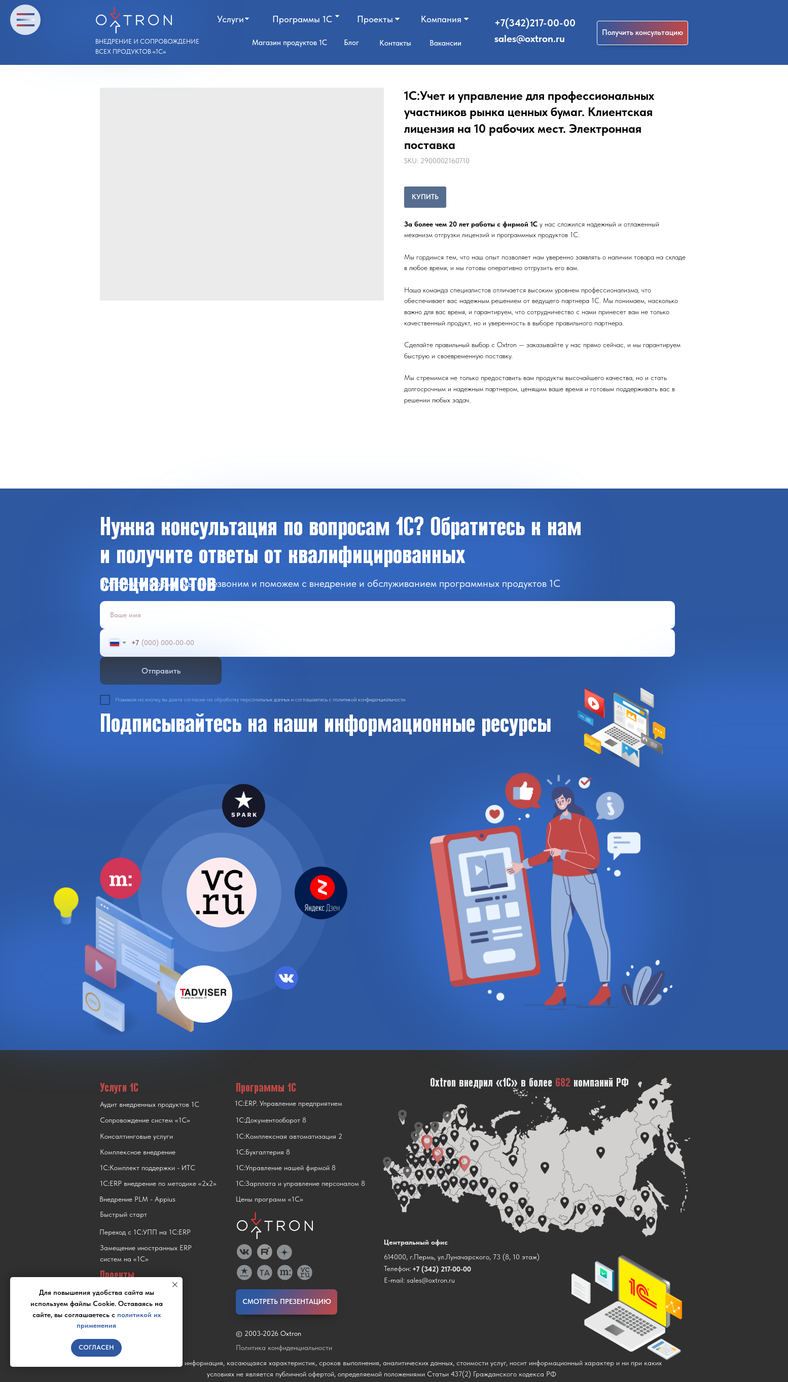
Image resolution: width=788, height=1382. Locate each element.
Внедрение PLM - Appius (137, 1199)
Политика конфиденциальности (284, 1347)
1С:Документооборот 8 (271, 1120)
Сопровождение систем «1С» (145, 1120)
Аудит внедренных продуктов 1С (149, 1104)
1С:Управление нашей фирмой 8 (286, 1168)
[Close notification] (175, 1285)
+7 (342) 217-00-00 (441, 1269)
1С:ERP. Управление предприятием (288, 1103)
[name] (387, 615)
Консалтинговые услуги (136, 1136)
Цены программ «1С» (269, 1199)
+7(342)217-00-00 (535, 23)
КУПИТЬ (425, 197)
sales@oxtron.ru (529, 38)
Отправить (161, 671)
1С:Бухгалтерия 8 (263, 1152)
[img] (222, 892)
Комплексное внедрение (137, 1152)
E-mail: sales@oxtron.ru (419, 1280)
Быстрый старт (123, 1214)
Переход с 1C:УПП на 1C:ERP (145, 1232)
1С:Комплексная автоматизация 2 (289, 1136)
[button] (642, 33)
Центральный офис (416, 1242)
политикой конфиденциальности (369, 699)
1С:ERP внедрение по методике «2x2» (158, 1183)
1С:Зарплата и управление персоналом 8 (300, 1183)
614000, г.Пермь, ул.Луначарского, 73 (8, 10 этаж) (462, 1257)
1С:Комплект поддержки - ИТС (147, 1168)
